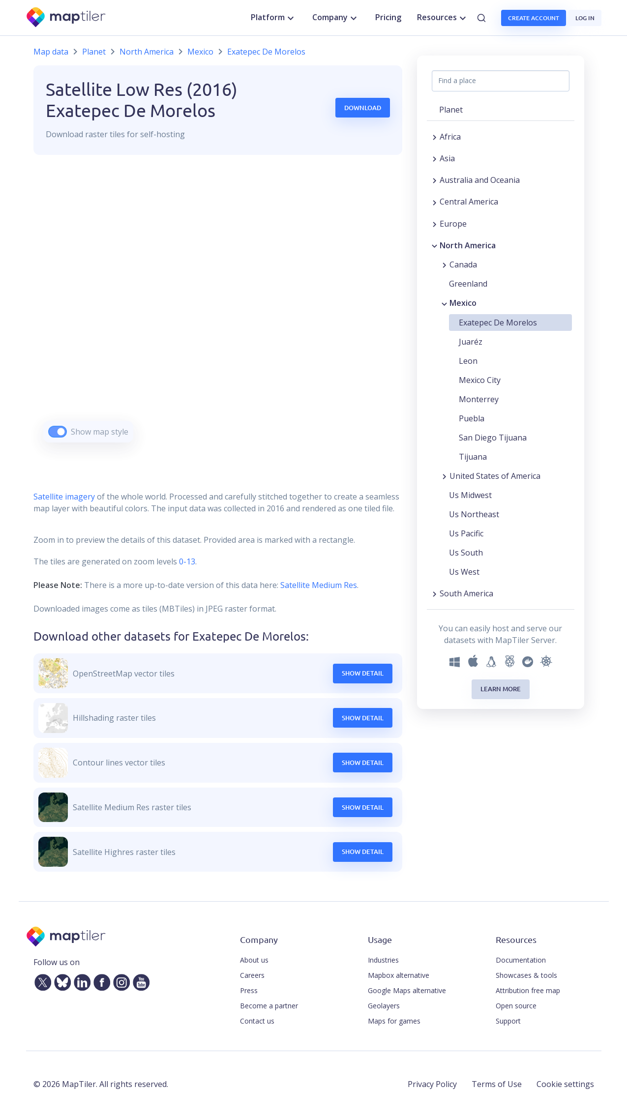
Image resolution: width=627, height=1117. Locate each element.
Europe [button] (453, 223)
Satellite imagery (64, 496)
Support (508, 1021)
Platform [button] (274, 17)
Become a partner (269, 1005)
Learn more (500, 688)
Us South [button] (466, 552)
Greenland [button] (468, 283)
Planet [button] (451, 109)
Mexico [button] (463, 302)
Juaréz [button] (470, 341)
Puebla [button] (471, 418)
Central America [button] (469, 201)
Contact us (257, 1021)
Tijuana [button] (473, 456)
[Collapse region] (434, 245)
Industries (383, 960)
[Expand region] (434, 137)
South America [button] (466, 593)
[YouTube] (139, 980)
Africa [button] (450, 136)
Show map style (99, 431)
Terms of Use (497, 1084)
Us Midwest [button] (470, 495)
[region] (217, 311)
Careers (252, 975)
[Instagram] (119, 980)
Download (362, 107)
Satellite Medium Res (318, 585)
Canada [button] (463, 264)
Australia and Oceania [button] (480, 180)
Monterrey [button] (479, 399)
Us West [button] (464, 571)
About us (254, 960)
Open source (516, 1005)
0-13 (186, 561)
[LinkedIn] (80, 980)
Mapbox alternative (398, 975)
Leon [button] (468, 360)
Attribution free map (528, 990)
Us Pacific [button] (466, 533)
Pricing (388, 17)
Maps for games (394, 1021)
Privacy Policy (432, 1084)
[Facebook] (99, 980)
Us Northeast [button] (474, 514)
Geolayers (384, 1005)
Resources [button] (443, 17)
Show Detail (363, 673)
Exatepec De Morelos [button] (498, 322)
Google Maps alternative (407, 990)
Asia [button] (447, 158)
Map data (50, 51)
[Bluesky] (60, 980)
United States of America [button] (494, 475)
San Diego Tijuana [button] (493, 437)
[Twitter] (40, 980)
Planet (94, 51)
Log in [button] (585, 18)
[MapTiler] (66, 18)
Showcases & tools (526, 975)
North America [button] (468, 245)
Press (249, 990)
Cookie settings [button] (565, 1084)
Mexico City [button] (480, 380)
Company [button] (335, 17)
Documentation (521, 960)
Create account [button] (533, 18)
